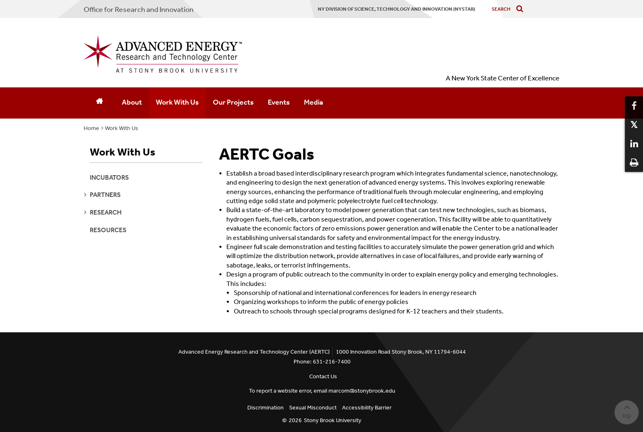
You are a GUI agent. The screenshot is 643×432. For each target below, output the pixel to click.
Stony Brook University (332, 420)
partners (105, 195)
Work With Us (177, 102)
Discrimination (265, 407)
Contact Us (323, 376)
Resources (108, 230)
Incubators (109, 177)
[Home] (99, 103)
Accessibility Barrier (367, 407)
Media (313, 102)
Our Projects (233, 102)
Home (91, 128)
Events (279, 102)
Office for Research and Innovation (139, 9)
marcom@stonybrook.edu (361, 390)
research (106, 212)
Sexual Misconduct (313, 407)
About (132, 102)
